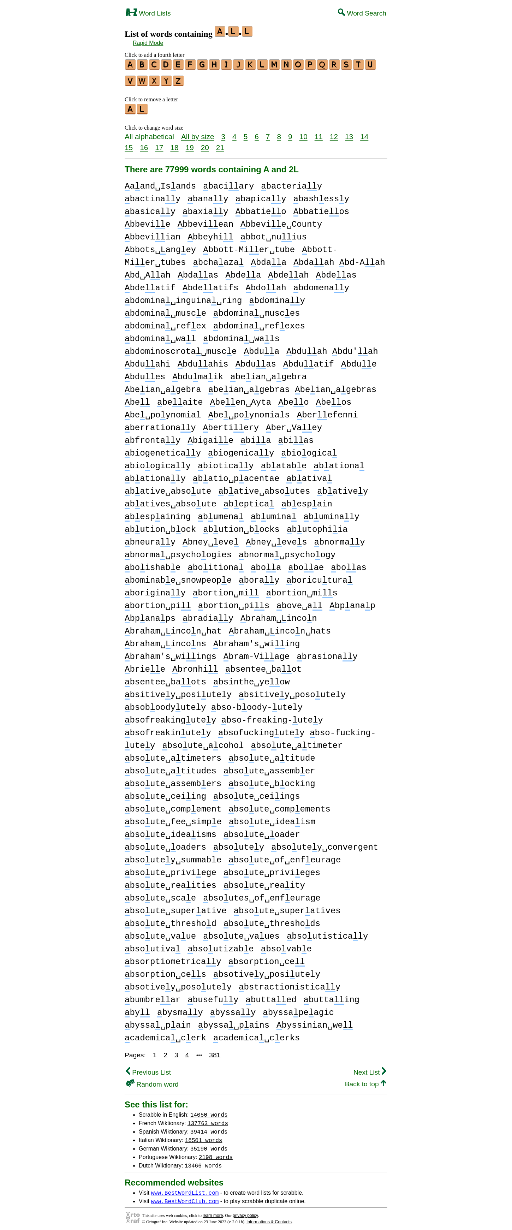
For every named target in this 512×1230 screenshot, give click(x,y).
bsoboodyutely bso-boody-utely (214, 704)
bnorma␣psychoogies (178, 552)
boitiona (215, 564)
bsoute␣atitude (271, 755)
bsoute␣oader (262, 831)
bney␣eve (211, 539)
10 (303, 133)
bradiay (208, 615)
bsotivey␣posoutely (178, 984)
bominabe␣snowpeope (178, 577)
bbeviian (152, 234)
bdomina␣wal (160, 335)
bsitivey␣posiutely (178, 691)
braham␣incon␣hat (173, 628)
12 (334, 133)
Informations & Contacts (269, 1218)
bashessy (321, 196)
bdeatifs (210, 285)
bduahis (203, 361)
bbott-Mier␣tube (249, 246)
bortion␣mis (302, 590)
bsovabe (286, 946)
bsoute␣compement (173, 806)
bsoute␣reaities (170, 882)
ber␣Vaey (294, 424)
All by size (197, 133)
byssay (233, 1009)
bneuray (150, 539)
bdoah (265, 285)
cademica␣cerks (256, 1035)
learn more (213, 1212)
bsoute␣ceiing (165, 793)
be (137, 399)
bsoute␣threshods (272, 920)
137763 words (207, 1120)
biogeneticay (163, 450)
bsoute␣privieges (272, 869)
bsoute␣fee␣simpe (173, 819)
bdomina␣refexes (259, 323)
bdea (243, 272)
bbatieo (261, 208)
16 (144, 144)
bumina (274, 513)
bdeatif (150, 285)
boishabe (152, 564)
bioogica (309, 450)
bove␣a (299, 602)
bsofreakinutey (168, 730)
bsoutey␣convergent (324, 844)
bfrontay (152, 437)
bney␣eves (276, 539)
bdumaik (197, 374)
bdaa (268, 259)
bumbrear (152, 997)
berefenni (327, 412)
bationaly (155, 475)
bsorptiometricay (173, 958)
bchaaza (218, 259)
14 (364, 133)
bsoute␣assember (269, 768)
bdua (261, 348)
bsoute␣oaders (165, 844)
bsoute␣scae (160, 895)
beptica (249, 501)
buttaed (270, 997)
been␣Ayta (240, 399)
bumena (221, 513)
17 (159, 144)
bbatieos (321, 208)
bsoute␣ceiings (256, 793)
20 (205, 144)
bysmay (180, 1009)
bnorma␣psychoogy (287, 552)
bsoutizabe (220, 946)
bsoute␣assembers (173, 780)
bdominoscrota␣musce (181, 348)
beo (293, 399)
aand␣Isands (160, 183)
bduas (256, 361)
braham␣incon (278, 615)
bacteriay (291, 183)
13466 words (203, 1162)
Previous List (148, 1069)
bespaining (158, 513)
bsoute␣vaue (160, 933)
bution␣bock (160, 526)
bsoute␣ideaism (272, 819)
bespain (306, 501)
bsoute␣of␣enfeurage (284, 857)
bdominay (277, 297)
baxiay (205, 208)
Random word (152, 1081)
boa (266, 564)
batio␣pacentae (236, 475)
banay (207, 196)
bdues (145, 374)
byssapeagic (298, 1009)
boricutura (319, 577)
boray (259, 577)
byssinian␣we (314, 1022)
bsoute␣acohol (203, 742)
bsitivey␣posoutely (292, 691)
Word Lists (148, 13)
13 (349, 133)
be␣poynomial (163, 412)
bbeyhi (210, 234)
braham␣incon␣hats (280, 628)
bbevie (148, 221)
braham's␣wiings (170, 653)
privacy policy (245, 1212)
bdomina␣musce (165, 310)
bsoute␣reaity (264, 882)
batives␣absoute (170, 501)
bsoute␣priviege (170, 869)
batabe (284, 463)
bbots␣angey (160, 246)
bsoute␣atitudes (170, 768)
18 (174, 144)
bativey (342, 488)
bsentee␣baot (263, 666)
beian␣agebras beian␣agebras (292, 386)
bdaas (198, 272)
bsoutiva (152, 946)
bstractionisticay (289, 984)
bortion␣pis (233, 602)
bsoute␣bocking (271, 780)
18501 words (203, 1137)
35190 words (209, 1145)
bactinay (152, 196)
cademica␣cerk (165, 1035)
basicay (150, 208)
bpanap (352, 602)
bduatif (308, 361)
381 (214, 1052)
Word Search (362, 13)
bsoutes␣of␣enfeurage (261, 895)
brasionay (327, 653)
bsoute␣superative (176, 908)
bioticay (226, 463)
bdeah (288, 272)
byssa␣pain (158, 1022)
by (137, 1009)
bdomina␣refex (165, 323)
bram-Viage (257, 653)
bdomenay (321, 285)
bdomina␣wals (241, 335)
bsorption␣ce (266, 958)
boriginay (155, 590)
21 (220, 144)
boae (306, 564)
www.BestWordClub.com (185, 1198)
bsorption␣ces (165, 971)
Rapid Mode (148, 43)
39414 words (209, 1128)
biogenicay (241, 450)
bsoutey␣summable (173, 857)
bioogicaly (158, 463)
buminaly (331, 513)
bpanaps (150, 615)
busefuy (212, 997)
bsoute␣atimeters (173, 755)
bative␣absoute (168, 488)
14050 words (209, 1111)
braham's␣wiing (256, 641)
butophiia (317, 526)
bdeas (336, 272)
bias (296, 437)
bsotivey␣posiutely (266, 971)
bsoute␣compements (279, 806)
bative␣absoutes (264, 488)
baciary (228, 183)
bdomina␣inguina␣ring (183, 297)
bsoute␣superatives (287, 908)
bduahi (148, 361)
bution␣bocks (241, 526)
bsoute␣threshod (170, 920)
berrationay (160, 424)
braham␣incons (165, 641)
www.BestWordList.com (185, 1189)
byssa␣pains (233, 1022)
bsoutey (238, 844)
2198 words (216, 1154)
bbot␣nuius (273, 234)
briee (145, 666)
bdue (359, 361)
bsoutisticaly (327, 933)
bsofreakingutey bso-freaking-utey (224, 717)
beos (334, 399)
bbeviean (205, 221)
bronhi (195, 666)
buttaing (331, 997)
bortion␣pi (158, 602)
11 (319, 133)
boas (349, 564)
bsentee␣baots (165, 679)
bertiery (231, 424)
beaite (180, 399)
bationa (339, 463)
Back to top (365, 1081)
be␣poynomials (249, 412)
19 (190, 144)
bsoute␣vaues (241, 933)
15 (129, 144)
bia (255, 437)
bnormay (339, 539)
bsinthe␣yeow (251, 679)
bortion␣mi (226, 590)
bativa (309, 475)
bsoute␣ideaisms (170, 831)
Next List (369, 1069)
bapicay (261, 196)
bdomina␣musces (256, 310)
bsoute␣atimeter (297, 742)
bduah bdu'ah (332, 348)
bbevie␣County (281, 221)
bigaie (210, 437)
